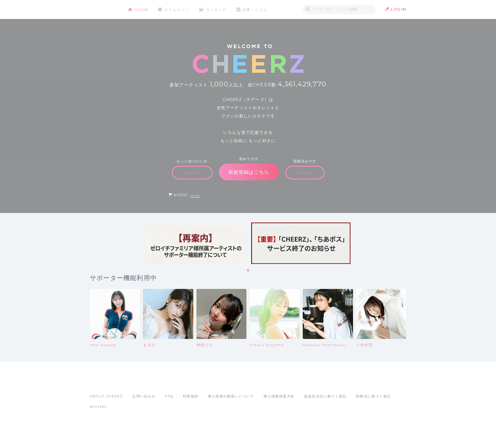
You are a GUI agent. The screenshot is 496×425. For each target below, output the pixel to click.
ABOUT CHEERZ (106, 396)
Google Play (138, 382)
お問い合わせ (143, 396)
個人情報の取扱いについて (231, 396)
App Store (104, 382)
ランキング (216, 9)
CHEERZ (104, 9)
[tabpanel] (195, 243)
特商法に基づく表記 (373, 396)
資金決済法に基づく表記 (325, 396)
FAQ (169, 396)
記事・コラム (255, 9)
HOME (141, 9)
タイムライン (176, 9)
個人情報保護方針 (279, 396)
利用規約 (190, 396)
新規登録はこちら (249, 172)
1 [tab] (248, 270)
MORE (195, 195)
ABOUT (192, 172)
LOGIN (398, 9)
